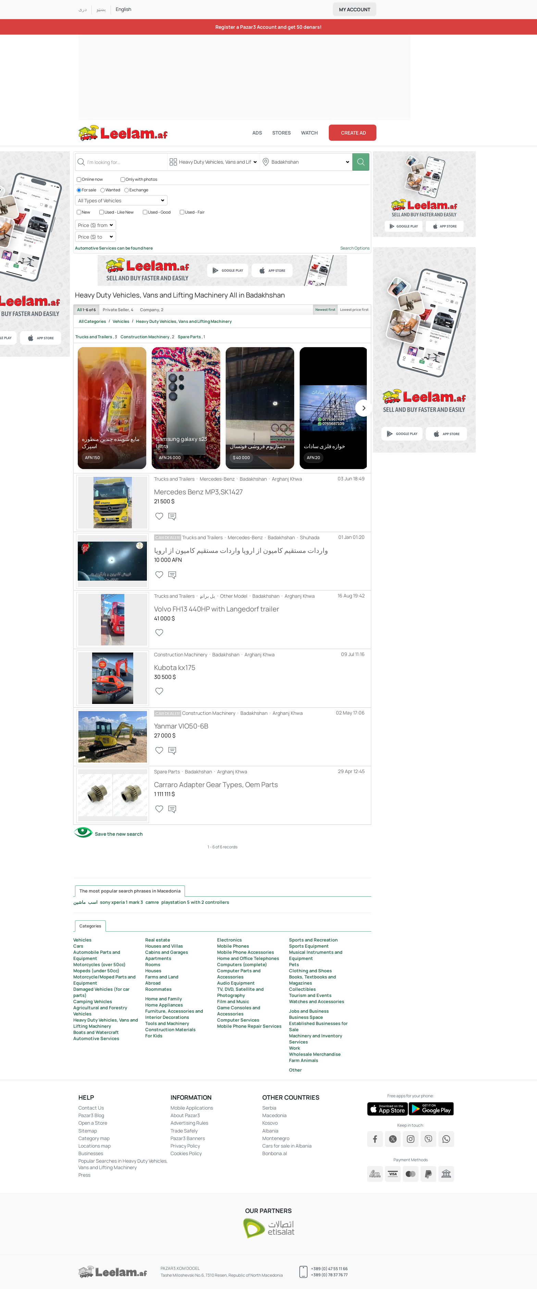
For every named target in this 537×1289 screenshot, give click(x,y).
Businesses (90, 1153)
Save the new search (119, 834)
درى (82, 9)
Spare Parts (189, 337)
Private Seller (118, 310)
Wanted (112, 190)
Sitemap (87, 1130)
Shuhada (310, 537)
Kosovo (270, 1123)
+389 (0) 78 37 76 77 (329, 1275)
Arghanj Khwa (287, 479)
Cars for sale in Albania (287, 1145)
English (123, 9)
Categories (90, 926)
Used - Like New (119, 211)
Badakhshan (253, 479)
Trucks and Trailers (93, 337)
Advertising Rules (189, 1123)
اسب (93, 902)
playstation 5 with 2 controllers (195, 902)
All (86, 310)
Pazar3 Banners (188, 1138)
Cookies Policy (186, 1153)
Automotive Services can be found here (114, 248)
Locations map (94, 1145)
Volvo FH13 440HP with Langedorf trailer (216, 609)
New (86, 211)
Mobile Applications (192, 1107)
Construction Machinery (145, 337)
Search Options (355, 248)
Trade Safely (184, 1130)
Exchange (138, 190)
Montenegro (275, 1138)
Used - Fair (194, 211)
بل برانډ (207, 596)
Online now (92, 179)
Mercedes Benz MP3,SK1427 (198, 492)
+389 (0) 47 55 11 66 (329, 1269)
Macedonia (274, 1115)
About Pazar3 (185, 1115)
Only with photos (141, 179)
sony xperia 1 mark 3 (121, 902)
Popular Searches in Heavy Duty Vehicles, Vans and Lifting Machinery (123, 1164)
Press (84, 1175)
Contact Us (91, 1107)
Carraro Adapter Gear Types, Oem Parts (216, 784)
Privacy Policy (185, 1145)
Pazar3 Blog (91, 1115)
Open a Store (92, 1123)
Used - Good (159, 211)
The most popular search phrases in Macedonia (129, 891)
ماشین (79, 902)
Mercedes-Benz (217, 479)
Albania (270, 1130)
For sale (89, 190)
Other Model (233, 596)
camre (152, 902)
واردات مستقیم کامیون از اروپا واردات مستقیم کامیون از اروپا (241, 550)
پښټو (101, 9)
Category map (94, 1138)
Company (151, 310)
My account (354, 9)
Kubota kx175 (175, 667)
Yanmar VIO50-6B (181, 726)
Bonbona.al (274, 1153)
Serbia (269, 1107)
